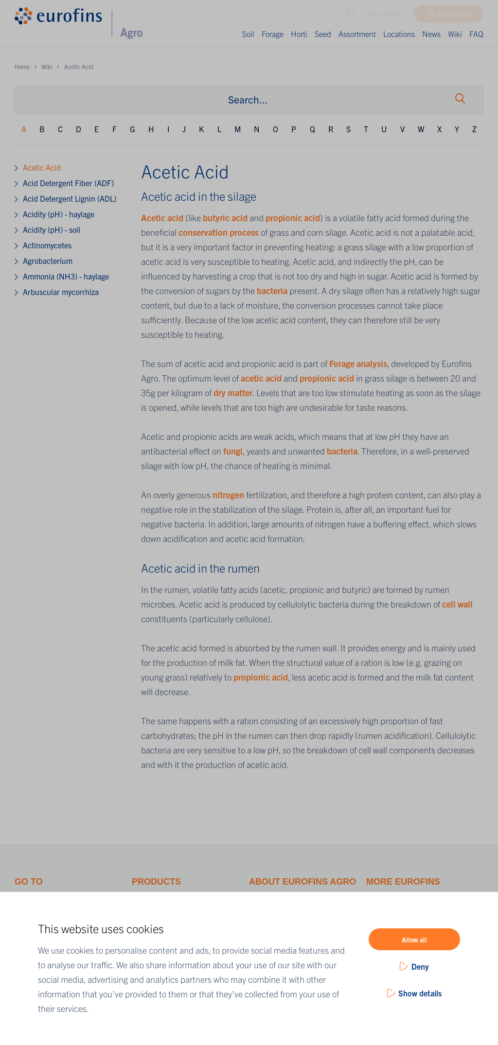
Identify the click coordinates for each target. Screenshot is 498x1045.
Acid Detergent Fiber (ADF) (68, 183)
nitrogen (229, 494)
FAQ (476, 33)
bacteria (273, 290)
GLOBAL (384, 16)
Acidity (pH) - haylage (58, 214)
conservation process (218, 232)
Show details (420, 993)
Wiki (455, 33)
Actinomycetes (47, 245)
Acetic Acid (42, 167)
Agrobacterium (47, 260)
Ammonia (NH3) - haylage (66, 276)
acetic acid (261, 377)
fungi (233, 450)
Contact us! (454, 16)
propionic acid (293, 217)
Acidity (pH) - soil (51, 229)
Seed (323, 33)
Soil (248, 33)
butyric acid (225, 217)
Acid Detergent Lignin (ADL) (69, 198)
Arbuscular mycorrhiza (61, 291)
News (431, 33)
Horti (299, 33)
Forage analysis (358, 363)
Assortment (357, 33)
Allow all (414, 939)
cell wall (457, 604)
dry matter (232, 392)
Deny (420, 966)
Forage (273, 33)
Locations (399, 33)
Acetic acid (162, 217)
